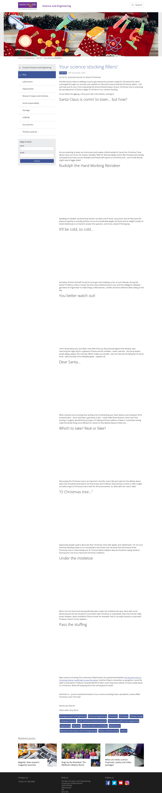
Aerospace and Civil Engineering (73, 716)
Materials (76, 726)
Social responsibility (31, 103)
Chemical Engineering (97, 716)
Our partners (28, 124)
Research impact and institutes (35, 96)
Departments (28, 89)
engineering (65, 726)
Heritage (26, 110)
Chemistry (113, 716)
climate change (136, 716)
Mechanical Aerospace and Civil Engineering (78, 731)
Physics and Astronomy (108, 731)
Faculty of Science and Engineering (37, 67)
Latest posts (28, 81)
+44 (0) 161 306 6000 (26, 781)
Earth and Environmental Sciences (92, 721)
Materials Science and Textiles (94, 726)
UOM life (26, 117)
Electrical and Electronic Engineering (123, 721)
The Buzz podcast (30, 132)
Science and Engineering (26, 58)
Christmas (123, 716)
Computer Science (67, 721)
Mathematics (114, 726)
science (124, 731)
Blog (24, 74)
